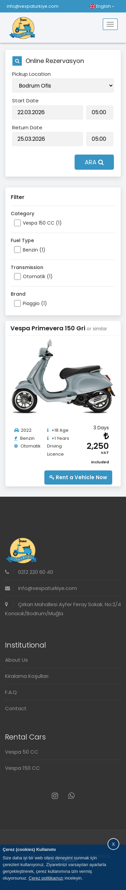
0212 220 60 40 (29, 571)
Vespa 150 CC (22, 767)
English (102, 6)
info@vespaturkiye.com (32, 6)
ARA (94, 162)
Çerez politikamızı (46, 878)
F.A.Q (11, 692)
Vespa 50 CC (21, 751)
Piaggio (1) (35, 303)
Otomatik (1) (38, 276)
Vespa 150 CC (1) (42, 223)
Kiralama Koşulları (26, 676)
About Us (16, 659)
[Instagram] (55, 796)
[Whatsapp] (71, 796)
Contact (16, 708)
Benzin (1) (34, 250)
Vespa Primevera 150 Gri (48, 328)
